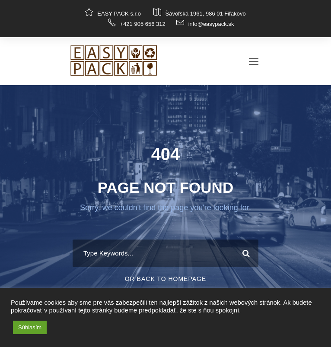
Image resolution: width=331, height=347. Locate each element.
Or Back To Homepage (166, 278)
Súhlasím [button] (29, 327)
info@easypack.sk (211, 24)
